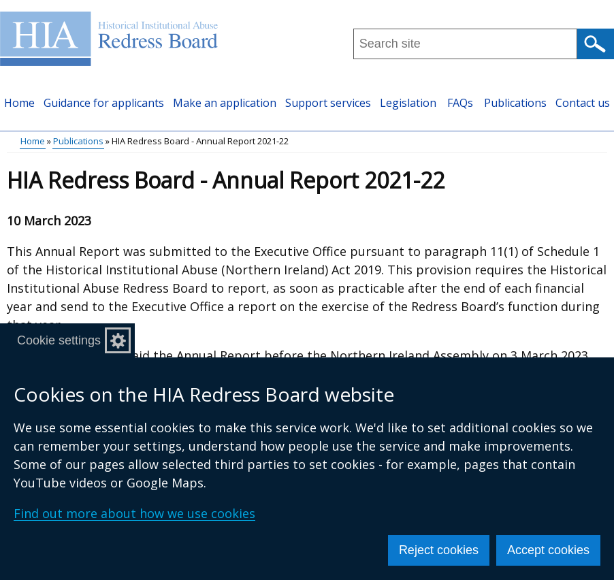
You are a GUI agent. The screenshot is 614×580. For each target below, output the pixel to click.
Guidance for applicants (104, 102)
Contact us (582, 102)
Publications (515, 102)
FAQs (460, 102)
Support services (328, 102)
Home (19, 102)
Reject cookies (439, 550)
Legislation (408, 102)
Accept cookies (548, 550)
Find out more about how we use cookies (134, 513)
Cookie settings (59, 340)
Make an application (224, 102)
